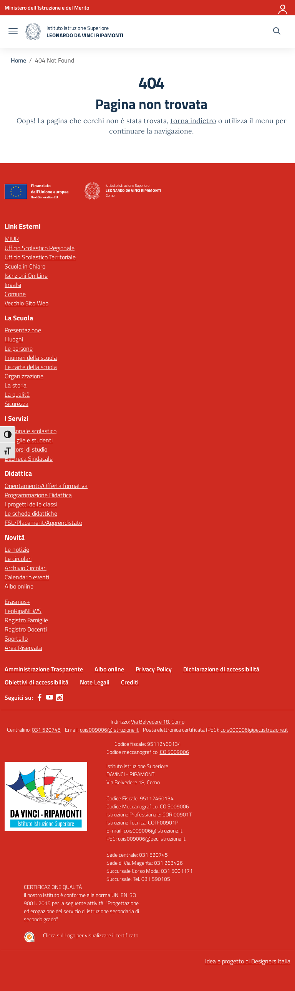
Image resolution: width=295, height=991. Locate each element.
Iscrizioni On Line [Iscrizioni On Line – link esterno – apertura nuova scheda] (26, 275)
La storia (16, 385)
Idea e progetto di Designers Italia (247, 961)
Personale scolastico (30, 430)
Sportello (16, 638)
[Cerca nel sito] (277, 32)
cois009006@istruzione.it (109, 730)
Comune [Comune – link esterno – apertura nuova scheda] (15, 293)
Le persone (19, 348)
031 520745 (46, 730)
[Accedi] (283, 7)
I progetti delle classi (31, 504)
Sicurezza (16, 403)
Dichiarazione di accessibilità (221, 669)
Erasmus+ (17, 601)
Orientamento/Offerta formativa (46, 485)
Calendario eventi (27, 577)
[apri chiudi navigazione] (13, 31)
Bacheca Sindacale (29, 458)
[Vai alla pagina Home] (18, 60)
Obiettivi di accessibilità (36, 682)
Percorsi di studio (26, 449)
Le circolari (18, 558)
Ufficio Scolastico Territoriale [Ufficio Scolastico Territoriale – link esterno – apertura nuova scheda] (40, 257)
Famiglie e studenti (29, 440)
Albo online (19, 586)
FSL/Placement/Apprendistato (43, 522)
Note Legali (94, 682)
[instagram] (59, 697)
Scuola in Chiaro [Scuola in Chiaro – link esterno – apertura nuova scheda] (25, 266)
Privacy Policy (154, 669)
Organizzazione (24, 376)
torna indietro (193, 120)
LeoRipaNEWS (23, 610)
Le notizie (17, 549)
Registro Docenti (26, 629)
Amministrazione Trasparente (44, 669)
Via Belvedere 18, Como (157, 721)
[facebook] (39, 697)
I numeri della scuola (31, 357)
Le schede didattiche (31, 513)
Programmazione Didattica (38, 495)
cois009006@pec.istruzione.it (254, 730)
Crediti (130, 682)
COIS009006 (174, 752)
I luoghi (14, 339)
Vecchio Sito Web (26, 303)
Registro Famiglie (26, 620)
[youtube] (49, 697)
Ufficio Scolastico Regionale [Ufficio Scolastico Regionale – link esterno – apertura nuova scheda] (40, 247)
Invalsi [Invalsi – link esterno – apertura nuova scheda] (13, 284)
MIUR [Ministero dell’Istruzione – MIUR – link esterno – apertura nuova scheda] (12, 238)
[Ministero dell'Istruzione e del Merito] (47, 7)
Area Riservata (23, 647)
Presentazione (23, 330)
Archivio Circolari (25, 567)
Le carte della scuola (31, 366)
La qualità (17, 394)
